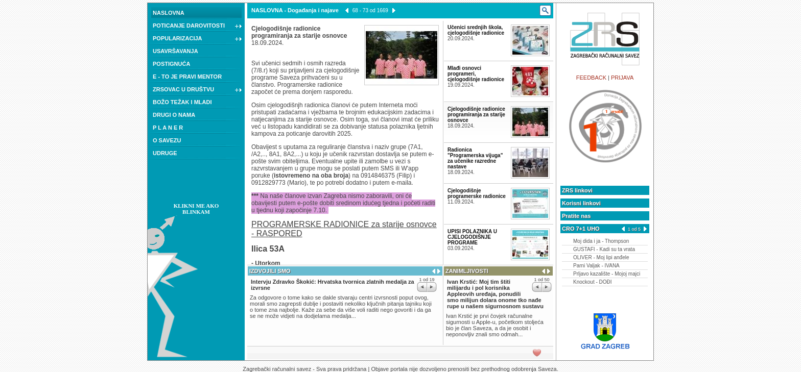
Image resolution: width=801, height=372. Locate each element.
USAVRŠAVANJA (175, 51)
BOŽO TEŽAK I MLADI (182, 102)
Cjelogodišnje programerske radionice (476, 193)
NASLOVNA (168, 13)
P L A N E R (168, 128)
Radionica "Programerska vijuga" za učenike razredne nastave (475, 158)
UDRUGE (165, 153)
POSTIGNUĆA (171, 64)
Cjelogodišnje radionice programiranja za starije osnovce (476, 114)
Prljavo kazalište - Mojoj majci (606, 274)
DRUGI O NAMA (174, 115)
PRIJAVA (622, 78)
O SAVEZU (167, 140)
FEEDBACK (591, 78)
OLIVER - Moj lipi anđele (601, 257)
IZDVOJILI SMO (270, 271)
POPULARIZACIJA (197, 39)
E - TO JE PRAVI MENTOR (187, 76)
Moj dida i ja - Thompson (601, 241)
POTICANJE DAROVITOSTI (197, 26)
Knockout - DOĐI (592, 282)
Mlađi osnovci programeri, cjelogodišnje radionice (475, 73)
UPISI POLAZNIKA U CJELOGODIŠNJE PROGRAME (472, 237)
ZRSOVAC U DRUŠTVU (197, 90)
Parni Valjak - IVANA (596, 265)
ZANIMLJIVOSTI (466, 271)
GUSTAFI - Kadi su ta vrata (604, 249)
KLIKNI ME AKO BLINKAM (196, 209)
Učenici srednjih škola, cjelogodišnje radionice (475, 30)
